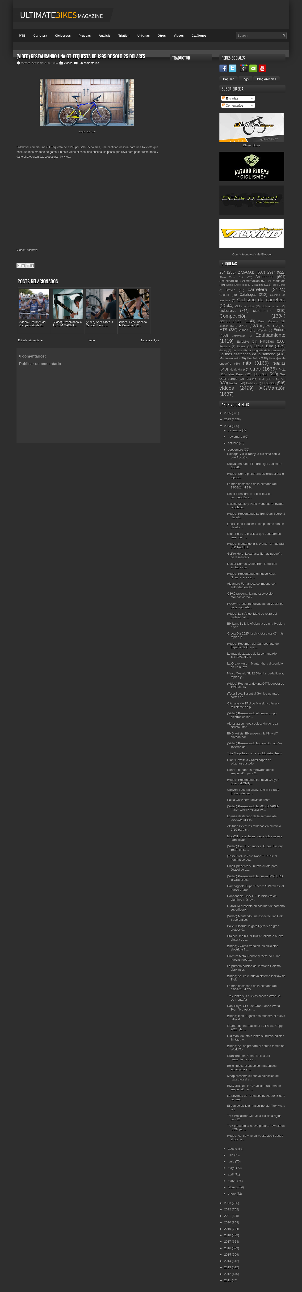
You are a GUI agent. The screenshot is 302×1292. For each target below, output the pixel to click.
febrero (233, 1187)
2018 (228, 1235)
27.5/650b (246, 272)
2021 (228, 1216)
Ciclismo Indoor (245, 306)
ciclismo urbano (271, 306)
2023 (228, 1203)
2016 (228, 1248)
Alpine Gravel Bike (236, 285)
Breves (230, 290)
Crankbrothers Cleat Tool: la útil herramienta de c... (248, 1057)
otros (255, 369)
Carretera (40, 35)
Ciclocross (63, 35)
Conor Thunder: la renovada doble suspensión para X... (250, 771)
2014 (228, 1261)
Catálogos (199, 35)
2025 (228, 419)
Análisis (104, 35)
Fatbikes (267, 341)
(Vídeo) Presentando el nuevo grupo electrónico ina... (252, 715)
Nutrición (236, 369)
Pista (282, 369)
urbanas (269, 383)
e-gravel (265, 326)
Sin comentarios (89, 63)
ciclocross (227, 311)
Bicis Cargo (279, 285)
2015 (228, 1254)
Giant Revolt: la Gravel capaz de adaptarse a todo (249, 761)
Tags (245, 79)
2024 (228, 426)
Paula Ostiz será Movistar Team (248, 800)
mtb (247, 363)
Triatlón (124, 35)
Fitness (241, 346)
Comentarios (232, 105)
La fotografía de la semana (264, 350)
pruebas (261, 374)
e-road (243, 330)
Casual (224, 295)
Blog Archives (266, 79)
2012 (228, 1274)
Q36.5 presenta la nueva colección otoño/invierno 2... (250, 595)
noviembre (235, 436)
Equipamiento (270, 335)
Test (248, 378)
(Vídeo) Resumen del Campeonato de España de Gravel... (253, 645)
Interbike (237, 350)
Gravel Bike (263, 346)
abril (231, 1174)
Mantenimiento (229, 358)
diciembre (235, 430)
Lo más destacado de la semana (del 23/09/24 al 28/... (252, 485)
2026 (228, 413)
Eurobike (243, 341)
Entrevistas (238, 335)
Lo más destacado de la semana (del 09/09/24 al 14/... (252, 817)
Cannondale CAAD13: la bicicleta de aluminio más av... (252, 897)
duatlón (223, 325)
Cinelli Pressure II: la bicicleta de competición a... (249, 495)
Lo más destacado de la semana (247, 354)
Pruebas (85, 35)
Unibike (250, 383)
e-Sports (262, 330)
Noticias (279, 363)
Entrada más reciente (30, 340)
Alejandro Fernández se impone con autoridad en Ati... (251, 585)
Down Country (268, 321)
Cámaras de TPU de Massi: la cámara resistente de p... (253, 705)
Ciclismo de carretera (261, 299)
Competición (233, 316)
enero (232, 1193)
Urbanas (143, 35)
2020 (228, 1222)
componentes (230, 321)
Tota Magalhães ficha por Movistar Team (254, 753)
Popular (228, 79)
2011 (228, 1280)
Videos (179, 35)
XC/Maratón (272, 388)
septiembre (236, 449)
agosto (233, 1148)
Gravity (223, 350)
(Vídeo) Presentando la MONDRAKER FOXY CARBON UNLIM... (253, 808)
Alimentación (251, 281)
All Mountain (276, 281)
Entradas (230, 98)
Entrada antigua (150, 340)
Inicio (92, 340)
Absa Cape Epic (231, 277)
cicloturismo (262, 311)
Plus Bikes (236, 374)
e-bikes (241, 326)
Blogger (266, 254)
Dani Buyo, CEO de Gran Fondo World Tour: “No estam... (253, 1007)
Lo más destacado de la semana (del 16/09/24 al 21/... (252, 655)
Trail (261, 378)
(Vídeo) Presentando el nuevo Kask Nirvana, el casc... (251, 575)
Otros (162, 35)
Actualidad (226, 281)
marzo (232, 1181)
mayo (232, 1168)
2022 (228, 1209)
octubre (233, 443)
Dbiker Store (251, 145)
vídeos (68, 63)
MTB (22, 35)
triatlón (234, 383)
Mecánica (253, 358)
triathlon (278, 378)
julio (231, 1155)
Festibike (225, 346)
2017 (228, 1241)
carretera (257, 289)
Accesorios (264, 277)
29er (271, 272)
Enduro (279, 330)
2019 (228, 1229)
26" (222, 272)
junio (231, 1161)
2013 (228, 1267)
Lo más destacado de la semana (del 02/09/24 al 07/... (252, 987)
